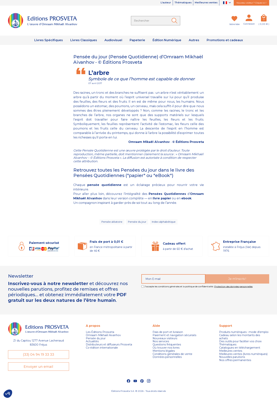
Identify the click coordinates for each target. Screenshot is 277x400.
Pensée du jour (137, 223)
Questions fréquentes (167, 347)
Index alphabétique (164, 223)
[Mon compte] (249, 19)
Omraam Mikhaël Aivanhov (103, 337)
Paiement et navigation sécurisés (174, 337)
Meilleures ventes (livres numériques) (243, 356)
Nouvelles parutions (232, 359)
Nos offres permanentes (235, 362)
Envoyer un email (38, 370)
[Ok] (175, 20)
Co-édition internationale (102, 350)
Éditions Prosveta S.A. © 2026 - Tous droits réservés (138, 395)
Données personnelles (167, 359)
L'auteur (159, 2)
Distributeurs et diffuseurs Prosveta (109, 347)
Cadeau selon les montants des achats (239, 339)
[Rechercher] (155, 20)
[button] (7, 393)
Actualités (92, 343)
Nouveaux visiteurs (165, 340)
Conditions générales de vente (172, 356)
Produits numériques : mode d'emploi (243, 334)
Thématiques (179, 2)
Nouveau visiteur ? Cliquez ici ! (251, 2)
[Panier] (264, 18)
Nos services (161, 343)
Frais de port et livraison (168, 334)
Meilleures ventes (205, 2)
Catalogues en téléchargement (239, 350)
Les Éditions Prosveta (100, 334)
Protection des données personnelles (233, 288)
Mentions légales (164, 353)
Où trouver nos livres (166, 350)
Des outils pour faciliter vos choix (240, 343)
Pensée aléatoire (111, 223)
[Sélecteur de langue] (227, 3)
